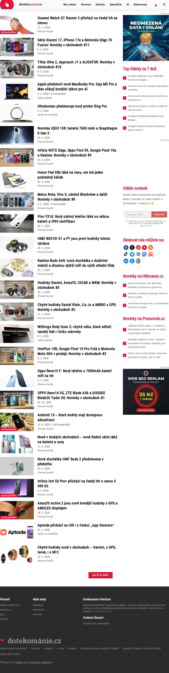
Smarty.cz (5, 609)
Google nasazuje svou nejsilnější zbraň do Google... (146, 78)
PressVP (37, 614)
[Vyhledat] (164, 4)
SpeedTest (116, 4)
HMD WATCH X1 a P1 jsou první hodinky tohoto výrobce (73, 241)
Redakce (48, 648)
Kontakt (72, 648)
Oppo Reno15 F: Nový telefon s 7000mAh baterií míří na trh (74, 373)
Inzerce (35, 648)
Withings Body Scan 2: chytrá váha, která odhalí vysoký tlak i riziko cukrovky (74, 329)
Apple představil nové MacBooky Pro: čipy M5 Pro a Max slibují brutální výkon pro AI (77, 86)
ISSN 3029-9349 (10, 654)
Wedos (4, 618)
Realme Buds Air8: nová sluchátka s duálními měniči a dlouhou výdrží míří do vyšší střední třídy (75, 263)
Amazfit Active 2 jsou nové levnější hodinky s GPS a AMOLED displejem (77, 505)
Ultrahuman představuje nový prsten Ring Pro (72, 106)
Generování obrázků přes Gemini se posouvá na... (147, 98)
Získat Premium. (103, 611)
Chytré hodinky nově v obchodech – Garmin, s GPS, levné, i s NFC (76, 549)
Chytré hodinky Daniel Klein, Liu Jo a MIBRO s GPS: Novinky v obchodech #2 (76, 307)
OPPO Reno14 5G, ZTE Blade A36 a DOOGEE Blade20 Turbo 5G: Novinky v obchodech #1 (71, 395)
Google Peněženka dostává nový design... (146, 118)
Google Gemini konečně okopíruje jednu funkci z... (146, 128)
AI (127, 4)
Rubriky (100, 4)
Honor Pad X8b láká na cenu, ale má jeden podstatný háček (70, 175)
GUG (2, 614)
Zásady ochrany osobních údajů (99, 648)
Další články (100, 575)
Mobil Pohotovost (10, 605)
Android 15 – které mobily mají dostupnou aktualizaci (69, 417)
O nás (60, 648)
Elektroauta (140, 4)
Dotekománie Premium (13, 648)
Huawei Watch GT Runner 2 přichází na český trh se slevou (77, 20)
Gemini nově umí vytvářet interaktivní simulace (148, 88)
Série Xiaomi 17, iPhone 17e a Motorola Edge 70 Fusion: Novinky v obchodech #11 (74, 42)
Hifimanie (38, 605)
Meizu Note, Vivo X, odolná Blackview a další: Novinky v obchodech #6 (72, 197)
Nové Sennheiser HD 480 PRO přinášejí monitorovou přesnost (144, 285)
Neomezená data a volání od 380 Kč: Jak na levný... (148, 108)
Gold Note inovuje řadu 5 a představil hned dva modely (148, 305)
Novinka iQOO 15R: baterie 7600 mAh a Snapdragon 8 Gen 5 (77, 130)
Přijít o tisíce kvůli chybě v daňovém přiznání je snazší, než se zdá (147, 355)
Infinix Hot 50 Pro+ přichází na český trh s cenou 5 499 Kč (76, 483)
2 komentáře (58, 93)
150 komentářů (61, 424)
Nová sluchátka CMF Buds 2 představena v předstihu (70, 461)
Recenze (86, 4)
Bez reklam (70, 4)
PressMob (38, 609)
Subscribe (159, 214)
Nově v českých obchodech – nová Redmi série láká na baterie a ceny (77, 439)
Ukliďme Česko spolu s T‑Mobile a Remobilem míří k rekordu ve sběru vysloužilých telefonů (147, 329)
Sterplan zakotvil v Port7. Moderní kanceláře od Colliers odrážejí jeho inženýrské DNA (147, 343)
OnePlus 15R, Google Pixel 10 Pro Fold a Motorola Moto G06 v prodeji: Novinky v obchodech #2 (76, 351)
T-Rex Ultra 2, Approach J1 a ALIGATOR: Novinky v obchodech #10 (76, 64)
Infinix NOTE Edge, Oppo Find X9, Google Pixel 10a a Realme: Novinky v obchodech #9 (76, 152)
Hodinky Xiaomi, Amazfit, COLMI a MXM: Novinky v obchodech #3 (76, 285)
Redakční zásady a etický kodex (142, 648)
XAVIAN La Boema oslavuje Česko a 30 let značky (148, 295)
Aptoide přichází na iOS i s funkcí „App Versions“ (75, 525)
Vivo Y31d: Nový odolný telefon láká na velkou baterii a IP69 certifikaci (73, 219)
